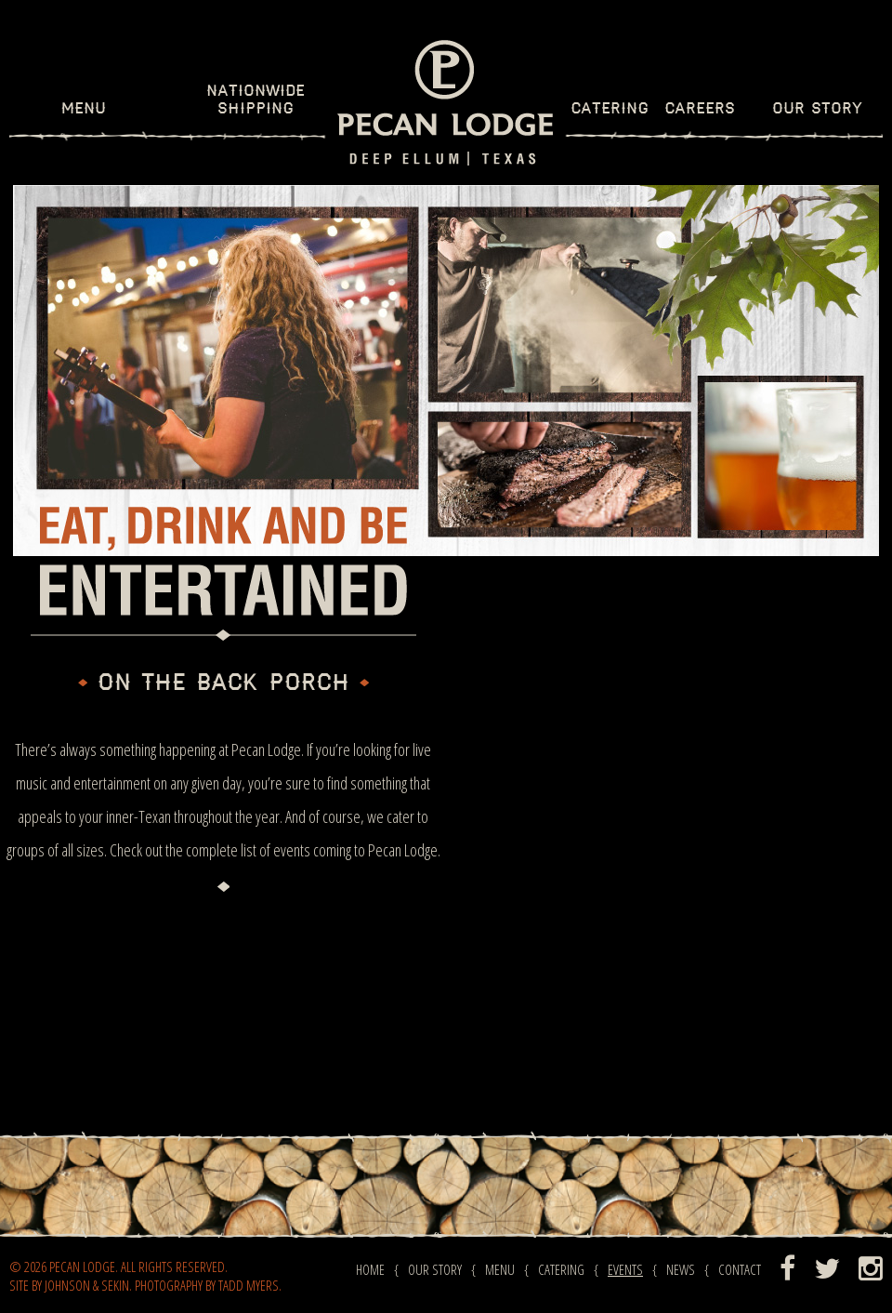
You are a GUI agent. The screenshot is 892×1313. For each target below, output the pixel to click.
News (680, 1269)
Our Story (817, 108)
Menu (83, 108)
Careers (699, 108)
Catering (610, 108)
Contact (739, 1269)
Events (625, 1269)
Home (370, 1269)
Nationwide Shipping (255, 100)
